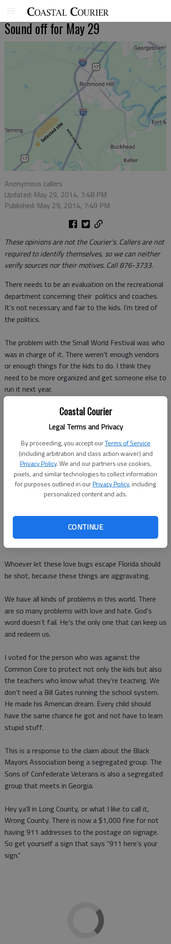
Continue (85, 526)
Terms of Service (127, 443)
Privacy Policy (38, 463)
